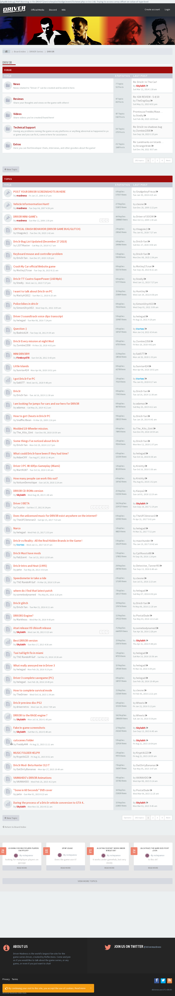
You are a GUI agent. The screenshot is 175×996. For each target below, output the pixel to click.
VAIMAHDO (22, 781)
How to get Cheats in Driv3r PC (31, 416)
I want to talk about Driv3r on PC (32, 291)
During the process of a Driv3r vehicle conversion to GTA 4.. (48, 802)
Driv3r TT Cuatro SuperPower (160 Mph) (37, 279)
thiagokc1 (22, 233)
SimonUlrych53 (25, 307)
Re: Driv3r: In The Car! (145, 82)
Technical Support (24, 127)
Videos (17, 114)
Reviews (18, 99)
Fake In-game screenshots (29, 728)
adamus (20, 407)
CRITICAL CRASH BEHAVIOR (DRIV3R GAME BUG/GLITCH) (46, 229)
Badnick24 (22, 332)
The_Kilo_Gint (24, 432)
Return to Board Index (14, 826)
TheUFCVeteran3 (26, 519)
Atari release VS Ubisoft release (32, 628)
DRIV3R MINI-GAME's (25, 216)
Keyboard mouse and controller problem (38, 254)
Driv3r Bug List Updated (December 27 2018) (40, 241)
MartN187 (22, 470)
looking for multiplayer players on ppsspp (23, 849)
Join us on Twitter (137, 946)
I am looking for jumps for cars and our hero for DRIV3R (46, 403)
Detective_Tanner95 (147, 565)
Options (127, 817)
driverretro (22, 706)
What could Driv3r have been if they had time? (41, 453)
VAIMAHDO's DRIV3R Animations (32, 778)
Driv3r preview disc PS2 (27, 703)
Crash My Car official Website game (34, 266)
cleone (140, 204)
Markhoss (21, 619)
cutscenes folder (23, 740)
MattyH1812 (23, 295)
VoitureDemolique (26, 482)
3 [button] (157, 160)
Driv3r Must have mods (27, 553)
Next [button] (168, 160)
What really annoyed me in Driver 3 (34, 665)
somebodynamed (26, 594)
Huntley (140, 291)
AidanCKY (21, 457)
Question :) (20, 329)
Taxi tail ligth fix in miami (28, 653)
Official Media (37, 9)
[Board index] (6, 51)
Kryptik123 (22, 756)
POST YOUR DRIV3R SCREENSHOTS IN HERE (39, 191)
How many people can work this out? (35, 478)
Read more (80, 988)
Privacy (6, 979)
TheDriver (22, 694)
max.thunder (143, 540)
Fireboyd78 (22, 357)
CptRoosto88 (143, 553)
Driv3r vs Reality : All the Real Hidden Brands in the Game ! (47, 540)
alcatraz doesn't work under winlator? (111, 849)
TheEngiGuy (143, 100)
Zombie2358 (143, 130)
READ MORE (22, 868)
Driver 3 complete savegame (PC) (33, 678)
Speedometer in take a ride (29, 578)
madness (21, 195)
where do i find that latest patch (32, 591)
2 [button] (152, 160)
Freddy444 (22, 744)
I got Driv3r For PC (24, 379)
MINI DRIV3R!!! (21, 354)
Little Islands (21, 366)
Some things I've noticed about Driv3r (36, 441)
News (16, 84)
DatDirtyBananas (26, 769)
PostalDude (142, 615)
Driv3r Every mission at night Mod (33, 341)
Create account (152, 9)
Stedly (139, 115)
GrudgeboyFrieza (145, 191)
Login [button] (167, 9)
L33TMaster (23, 245)
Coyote (20, 507)
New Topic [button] (10, 169)
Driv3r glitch (20, 603)
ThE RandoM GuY (25, 582)
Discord (53, 9)
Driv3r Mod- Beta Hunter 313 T (31, 765)
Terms (15, 979)
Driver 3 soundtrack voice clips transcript (38, 316)
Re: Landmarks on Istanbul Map (150, 142)
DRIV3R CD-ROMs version (28, 491)
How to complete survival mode (32, 690)
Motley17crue (24, 270)
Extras (17, 144)
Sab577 (140, 353)
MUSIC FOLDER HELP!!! (26, 753)
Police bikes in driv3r (25, 304)
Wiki (64, 9)
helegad (21, 320)
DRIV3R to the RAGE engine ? (30, 715)
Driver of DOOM (145, 216)
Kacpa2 (140, 490)
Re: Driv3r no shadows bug (147, 126)
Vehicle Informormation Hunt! (31, 204)
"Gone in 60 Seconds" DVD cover (32, 790)
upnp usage (67, 848)
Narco (17, 528)
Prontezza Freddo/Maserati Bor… (152, 111)
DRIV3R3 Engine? (23, 615)
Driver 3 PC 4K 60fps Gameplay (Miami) (36, 466)
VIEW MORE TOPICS (87, 881)
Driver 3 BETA (21, 503)
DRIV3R (7, 62)
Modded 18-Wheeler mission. (30, 428)
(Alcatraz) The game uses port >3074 (154, 849)
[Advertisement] (87, 914)
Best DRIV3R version (25, 640)
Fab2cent (21, 557)
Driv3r (17, 391)
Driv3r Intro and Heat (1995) (30, 566)
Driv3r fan (141, 241)
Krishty (140, 466)
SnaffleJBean (23, 420)
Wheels (140, 702)
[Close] (91, 988)
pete (19, 569)
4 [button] (161, 160)
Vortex (140, 328)
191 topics (139, 160)
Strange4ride (143, 145)
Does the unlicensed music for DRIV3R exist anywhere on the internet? (55, 516)
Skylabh (140, 85)
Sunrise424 (22, 370)
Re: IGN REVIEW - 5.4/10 (146, 96)
